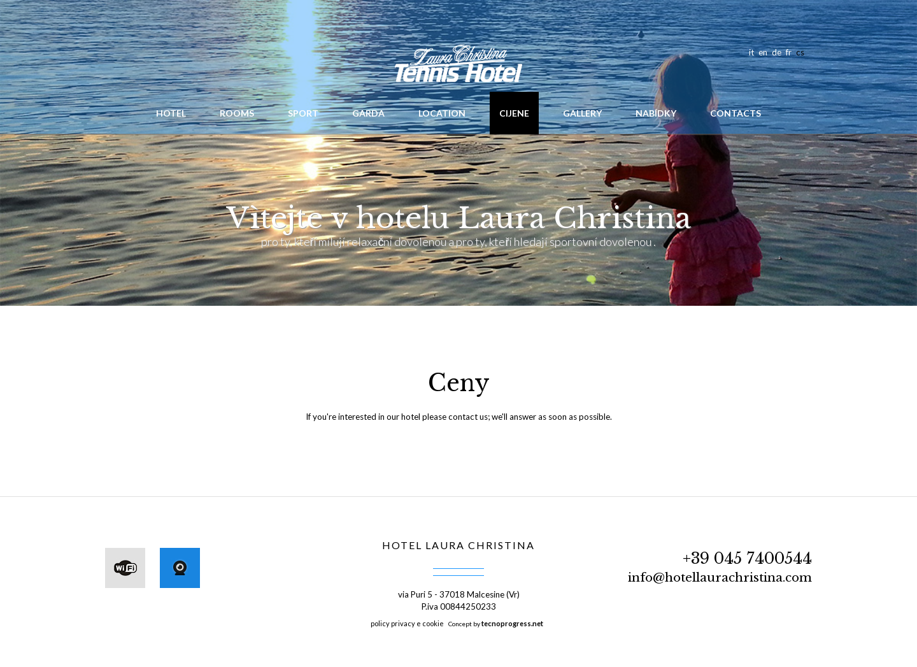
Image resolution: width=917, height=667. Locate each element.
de (776, 52)
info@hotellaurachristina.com (720, 577)
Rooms (237, 113)
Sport (303, 113)
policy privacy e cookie (407, 623)
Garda (368, 113)
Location (442, 113)
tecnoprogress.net (512, 623)
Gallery (582, 113)
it (751, 52)
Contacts (735, 113)
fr (789, 52)
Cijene (514, 113)
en (762, 52)
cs (800, 52)
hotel (171, 113)
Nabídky (656, 113)
